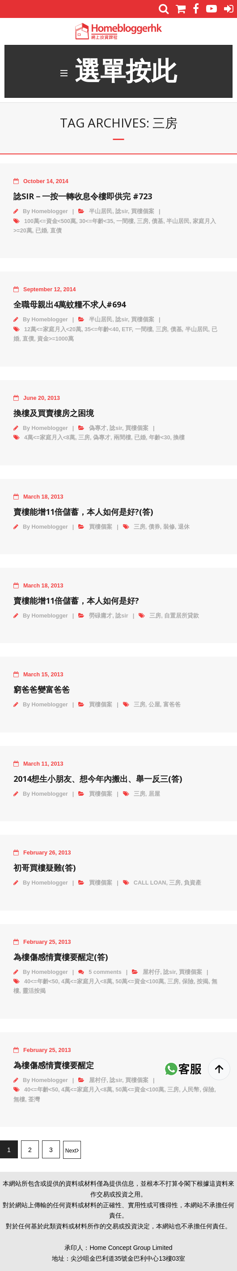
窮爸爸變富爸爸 (41, 689)
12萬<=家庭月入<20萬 (52, 329)
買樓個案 (142, 211)
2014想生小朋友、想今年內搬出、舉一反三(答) (97, 778)
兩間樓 (122, 437)
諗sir (121, 211)
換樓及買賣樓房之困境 (53, 413)
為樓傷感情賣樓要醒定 (53, 1065)
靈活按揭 (34, 991)
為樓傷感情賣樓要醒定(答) (60, 956)
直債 (56, 231)
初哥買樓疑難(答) (44, 867)
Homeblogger (50, 211)
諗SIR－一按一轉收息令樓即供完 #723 (82, 196)
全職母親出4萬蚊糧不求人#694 (69, 304)
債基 (157, 221)
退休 (184, 527)
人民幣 (190, 1090)
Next (70, 1151)
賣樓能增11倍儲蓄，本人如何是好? (76, 600)
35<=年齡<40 (101, 329)
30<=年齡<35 (96, 221)
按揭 (202, 981)
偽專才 (97, 428)
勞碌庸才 (100, 616)
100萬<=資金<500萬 (50, 221)
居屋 (154, 794)
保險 (188, 981)
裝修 (169, 527)
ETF (126, 329)
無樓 (19, 1099)
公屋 (154, 704)
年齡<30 (159, 437)
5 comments (105, 972)
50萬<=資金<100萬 (139, 981)
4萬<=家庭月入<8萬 (49, 437)
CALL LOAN (150, 883)
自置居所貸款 (181, 616)
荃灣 (34, 1099)
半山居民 (100, 211)
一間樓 (125, 221)
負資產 (192, 883)
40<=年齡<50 (41, 981)
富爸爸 (172, 704)
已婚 (41, 231)
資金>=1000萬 (55, 339)
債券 (154, 527)
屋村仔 (151, 972)
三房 (142, 221)
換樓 (179, 437)
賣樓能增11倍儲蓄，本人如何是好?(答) (83, 511)
